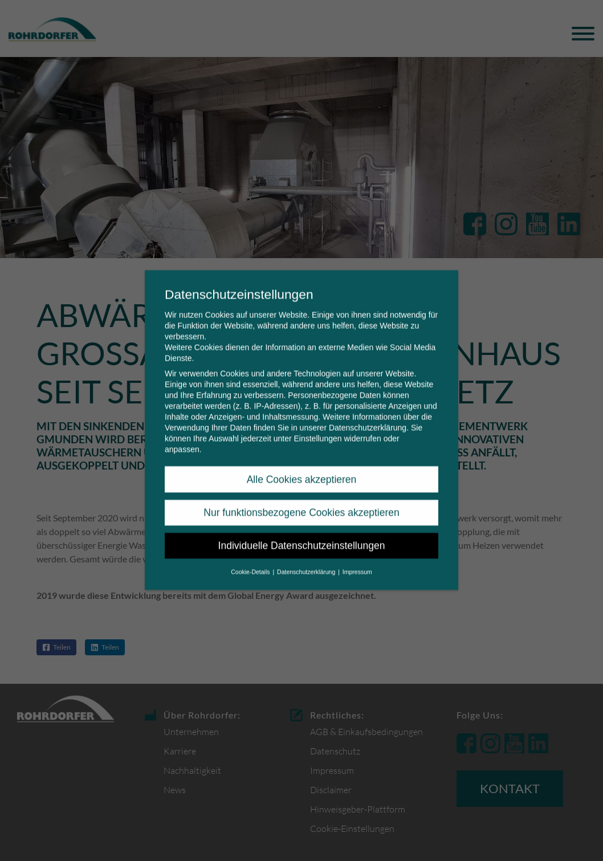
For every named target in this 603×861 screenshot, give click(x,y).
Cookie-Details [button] (251, 562)
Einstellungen (317, 429)
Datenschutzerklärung (367, 418)
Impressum (357, 562)
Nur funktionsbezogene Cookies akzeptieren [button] (301, 503)
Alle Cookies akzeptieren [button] (302, 470)
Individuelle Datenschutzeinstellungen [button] (301, 536)
